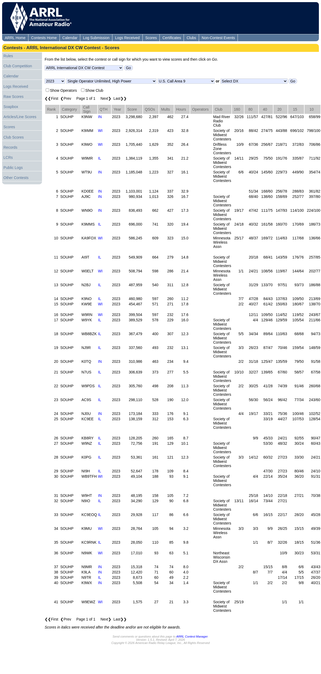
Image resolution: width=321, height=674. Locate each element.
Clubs (191, 38)
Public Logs (13, 167)
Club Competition (17, 66)
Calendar (70, 38)
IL (99, 158)
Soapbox (10, 107)
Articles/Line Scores (19, 117)
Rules (8, 56)
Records (10, 147)
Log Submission (96, 38)
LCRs (8, 157)
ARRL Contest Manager (192, 636)
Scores (151, 38)
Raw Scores (13, 96)
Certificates (171, 38)
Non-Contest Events (218, 38)
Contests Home (44, 38)
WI (100, 130)
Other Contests (15, 178)
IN (100, 117)
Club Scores (13, 137)
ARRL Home (15, 38)
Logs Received (127, 38)
